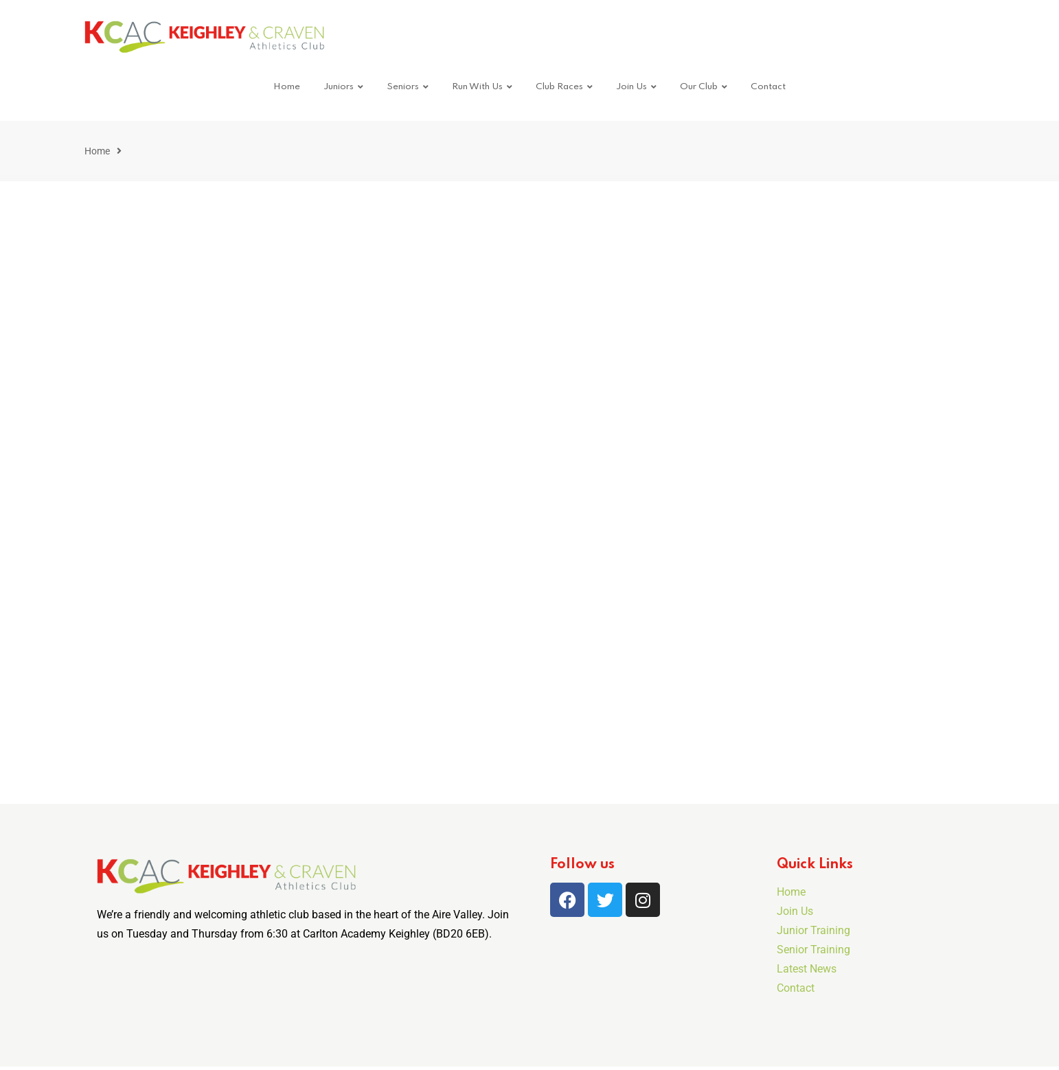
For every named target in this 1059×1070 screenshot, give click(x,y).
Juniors (338, 86)
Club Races (559, 86)
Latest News (806, 968)
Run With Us (477, 86)
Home (286, 86)
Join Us (631, 86)
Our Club (699, 86)
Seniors (403, 86)
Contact (768, 86)
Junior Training (813, 930)
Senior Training (813, 949)
